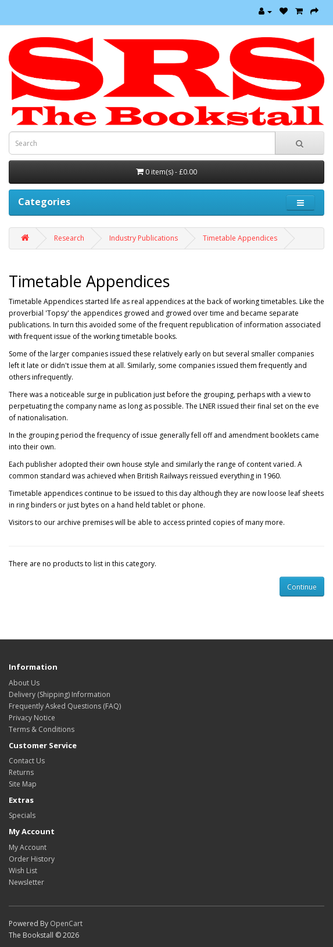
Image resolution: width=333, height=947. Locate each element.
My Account (27, 847)
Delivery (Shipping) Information (59, 694)
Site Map (23, 784)
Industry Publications (143, 238)
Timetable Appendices (240, 238)
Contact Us (27, 761)
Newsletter (26, 882)
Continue (302, 587)
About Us (24, 683)
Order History (32, 859)
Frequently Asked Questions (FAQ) (65, 706)
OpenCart (66, 923)
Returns (21, 772)
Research (69, 238)
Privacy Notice (32, 718)
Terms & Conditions (41, 729)
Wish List (23, 870)
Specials (22, 815)
